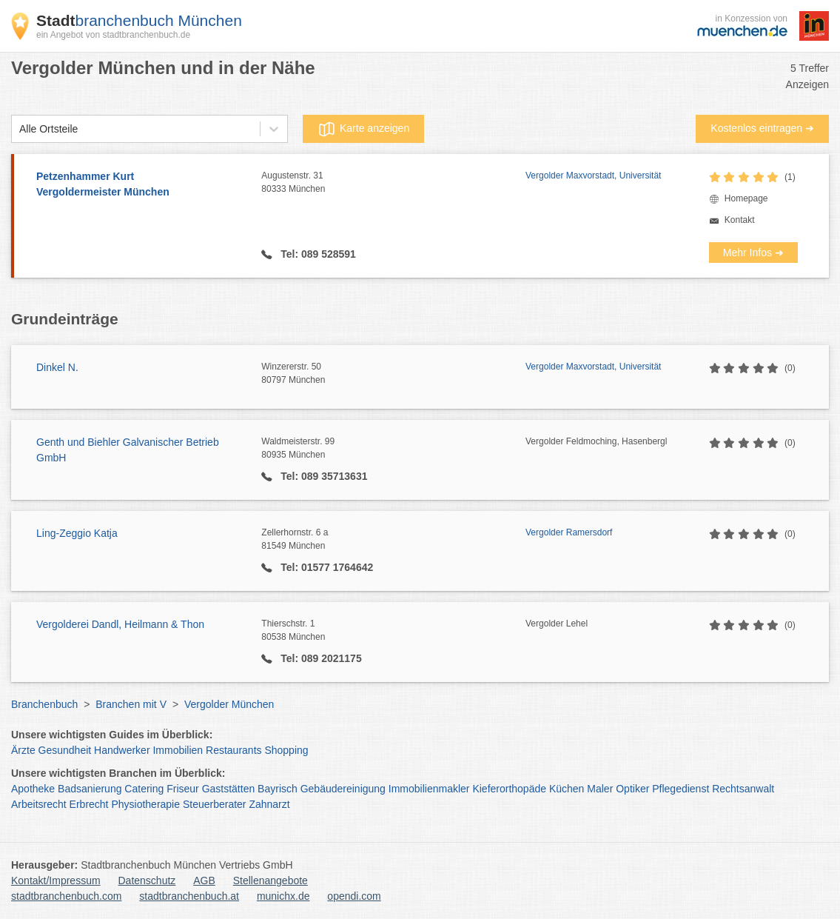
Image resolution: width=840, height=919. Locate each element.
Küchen (566, 789)
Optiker (632, 789)
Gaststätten (228, 789)
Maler (600, 789)
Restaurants (233, 750)
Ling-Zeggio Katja (77, 533)
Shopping (286, 750)
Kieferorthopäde (509, 789)
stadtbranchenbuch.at (189, 896)
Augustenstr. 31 (393, 183)
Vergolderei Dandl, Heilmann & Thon (120, 624)
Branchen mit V (131, 704)
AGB (204, 880)
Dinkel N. (57, 367)
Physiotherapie (145, 804)
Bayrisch (278, 789)
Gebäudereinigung (343, 789)
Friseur (183, 789)
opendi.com (353, 896)
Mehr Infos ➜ (753, 252)
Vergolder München (229, 704)
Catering (144, 789)
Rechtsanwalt (743, 789)
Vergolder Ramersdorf (568, 532)
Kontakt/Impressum (56, 880)
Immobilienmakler (429, 789)
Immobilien (177, 750)
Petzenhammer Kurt (141, 185)
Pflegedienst (680, 789)
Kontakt (740, 220)
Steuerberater (214, 804)
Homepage (746, 198)
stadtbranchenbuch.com (66, 896)
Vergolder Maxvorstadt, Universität (593, 175)
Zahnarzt (269, 804)
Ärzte (23, 750)
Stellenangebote (270, 880)
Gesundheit (65, 750)
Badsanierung (89, 789)
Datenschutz (147, 880)
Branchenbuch (44, 704)
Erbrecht (89, 804)
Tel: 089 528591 (317, 254)
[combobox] (19, 129)
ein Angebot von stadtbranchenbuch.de (113, 35)
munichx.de (283, 896)
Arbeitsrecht (39, 804)
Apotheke (33, 789)
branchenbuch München (139, 20)
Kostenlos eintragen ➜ (762, 128)
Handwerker (121, 750)
